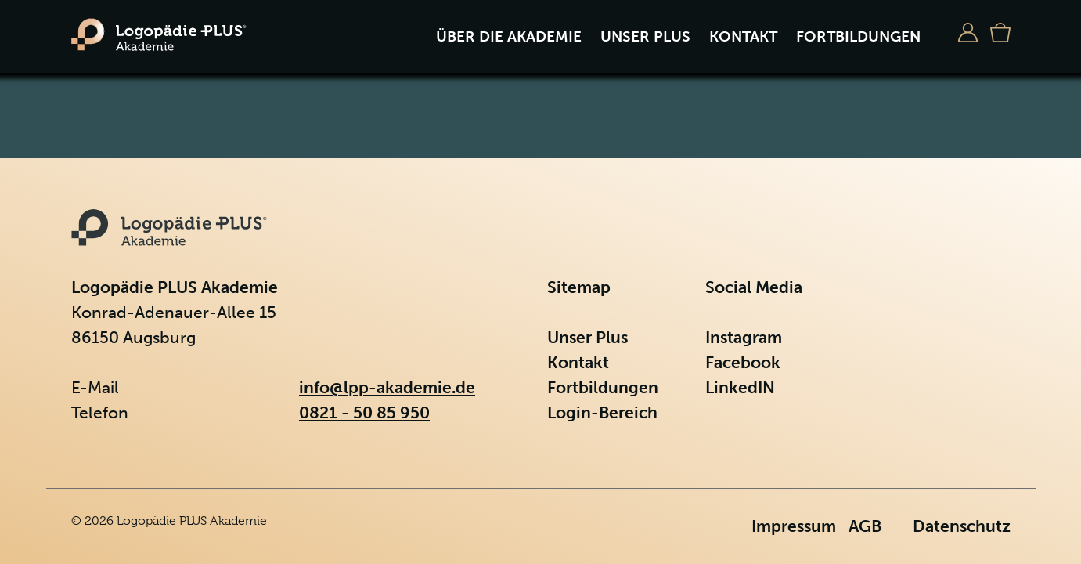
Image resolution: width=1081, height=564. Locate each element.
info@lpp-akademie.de (387, 387)
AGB (865, 526)
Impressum (793, 526)
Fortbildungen (858, 36)
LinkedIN (740, 387)
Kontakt (743, 36)
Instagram (743, 337)
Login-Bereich (602, 412)
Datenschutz (962, 526)
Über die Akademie (509, 36)
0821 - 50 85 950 (364, 412)
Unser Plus (645, 36)
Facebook (742, 362)
